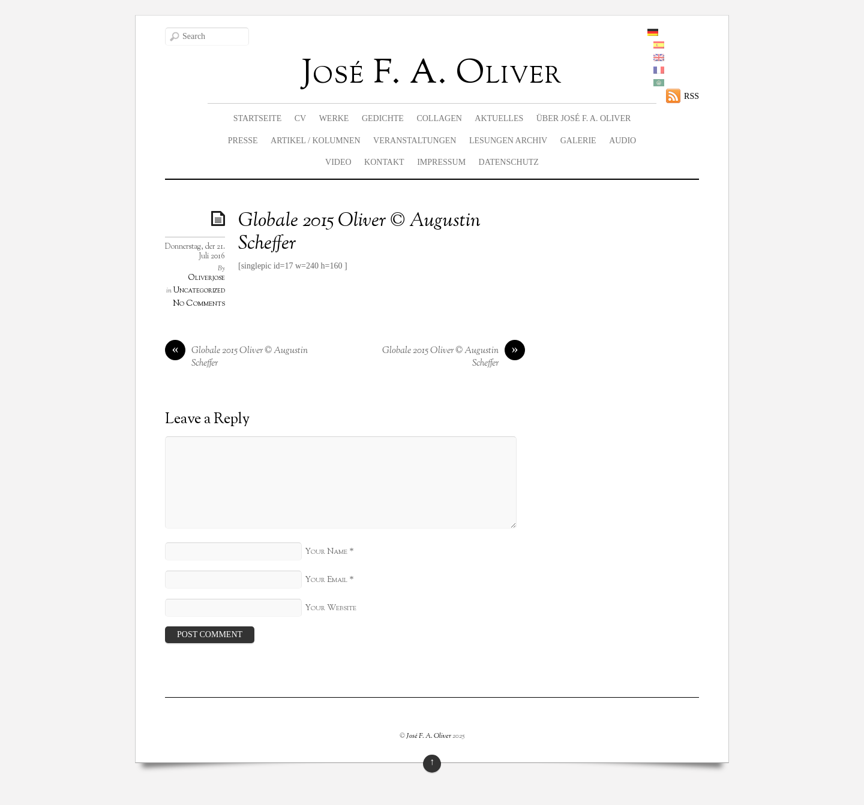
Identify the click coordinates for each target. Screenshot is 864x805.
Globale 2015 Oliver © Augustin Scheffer (359, 232)
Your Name (326, 551)
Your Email (326, 580)
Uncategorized (199, 290)
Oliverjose (206, 278)
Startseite (257, 118)
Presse (243, 140)
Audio (622, 140)
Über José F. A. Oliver (583, 118)
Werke (334, 118)
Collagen (438, 118)
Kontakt (384, 162)
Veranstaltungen (414, 140)
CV (300, 118)
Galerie (578, 140)
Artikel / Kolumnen (316, 140)
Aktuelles (499, 118)
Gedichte (383, 118)
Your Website (330, 608)
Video (338, 162)
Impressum (441, 162)
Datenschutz (509, 162)
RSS (691, 96)
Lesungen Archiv (508, 140)
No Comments (199, 303)
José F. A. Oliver (428, 736)
